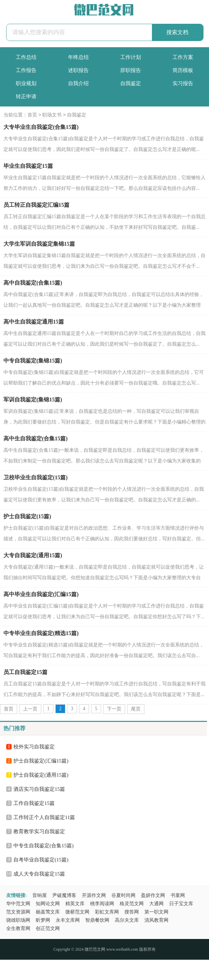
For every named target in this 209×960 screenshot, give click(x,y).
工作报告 (26, 70)
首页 (32, 115)
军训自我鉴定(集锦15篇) (32, 400)
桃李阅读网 (102, 904)
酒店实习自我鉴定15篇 (39, 789)
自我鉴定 (130, 83)
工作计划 (130, 57)
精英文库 (75, 904)
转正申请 (26, 96)
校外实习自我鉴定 (34, 747)
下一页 (114, 709)
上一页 (30, 709)
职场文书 (52, 115)
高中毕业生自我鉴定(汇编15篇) (41, 595)
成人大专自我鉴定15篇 (39, 874)
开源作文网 (94, 895)
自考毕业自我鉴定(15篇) (40, 860)
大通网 (156, 904)
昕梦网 (43, 920)
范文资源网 (18, 912)
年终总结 (78, 57)
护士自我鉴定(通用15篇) (40, 775)
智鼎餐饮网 (97, 920)
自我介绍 (78, 83)
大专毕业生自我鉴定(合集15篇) (41, 127)
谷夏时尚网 (123, 895)
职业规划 (26, 83)
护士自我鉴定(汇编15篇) (40, 761)
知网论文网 (48, 904)
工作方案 (183, 57)
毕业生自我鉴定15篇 (28, 166)
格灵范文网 (132, 904)
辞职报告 (130, 70)
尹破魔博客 (64, 895)
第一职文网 (156, 912)
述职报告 (78, 70)
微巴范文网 (95, 949)
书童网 (177, 895)
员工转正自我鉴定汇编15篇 (36, 205)
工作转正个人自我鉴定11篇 (44, 817)
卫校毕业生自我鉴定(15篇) (35, 478)
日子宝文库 (181, 904)
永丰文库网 (68, 920)
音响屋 (39, 895)
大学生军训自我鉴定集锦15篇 (39, 244)
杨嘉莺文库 (48, 912)
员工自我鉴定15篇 (25, 672)
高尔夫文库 (127, 920)
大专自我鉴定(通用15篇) (32, 556)
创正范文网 (48, 928)
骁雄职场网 (18, 920)
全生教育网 (18, 928)
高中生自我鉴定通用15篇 (33, 322)
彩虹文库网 (107, 912)
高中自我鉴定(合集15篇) (32, 283)
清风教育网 (156, 920)
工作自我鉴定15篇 (34, 803)
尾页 (136, 709)
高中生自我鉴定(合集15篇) (35, 439)
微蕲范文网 (77, 912)
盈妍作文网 (153, 895)
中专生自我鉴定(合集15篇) (43, 846)
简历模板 (183, 70)
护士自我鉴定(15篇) (27, 517)
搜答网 (131, 912)
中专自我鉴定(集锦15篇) (32, 361)
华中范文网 (18, 904)
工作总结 (26, 57)
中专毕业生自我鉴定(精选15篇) (41, 633)
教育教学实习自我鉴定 (39, 832)
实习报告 (183, 83)
